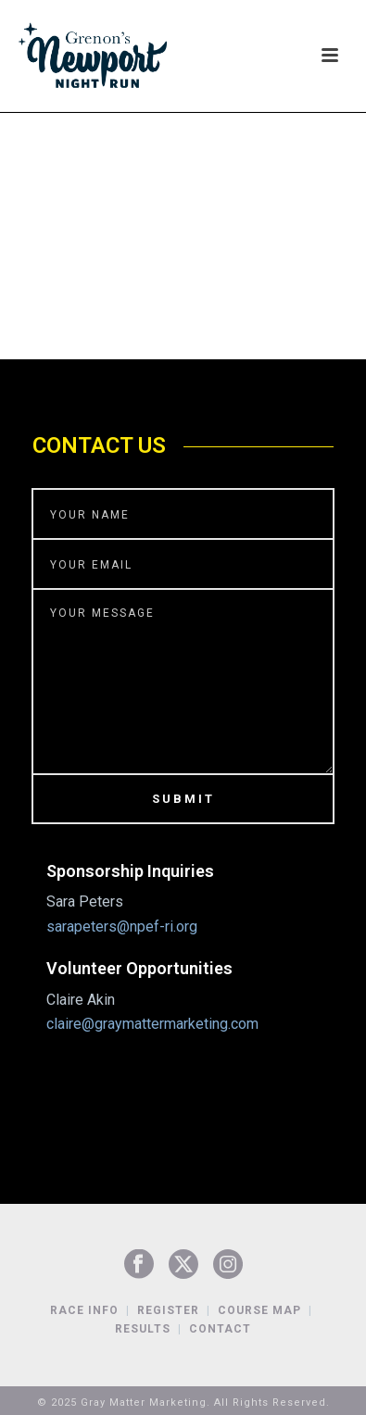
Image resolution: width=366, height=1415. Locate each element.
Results (142, 1328)
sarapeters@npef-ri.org (121, 926)
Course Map (259, 1310)
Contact (220, 1328)
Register (168, 1310)
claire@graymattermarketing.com (152, 1024)
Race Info (84, 1310)
